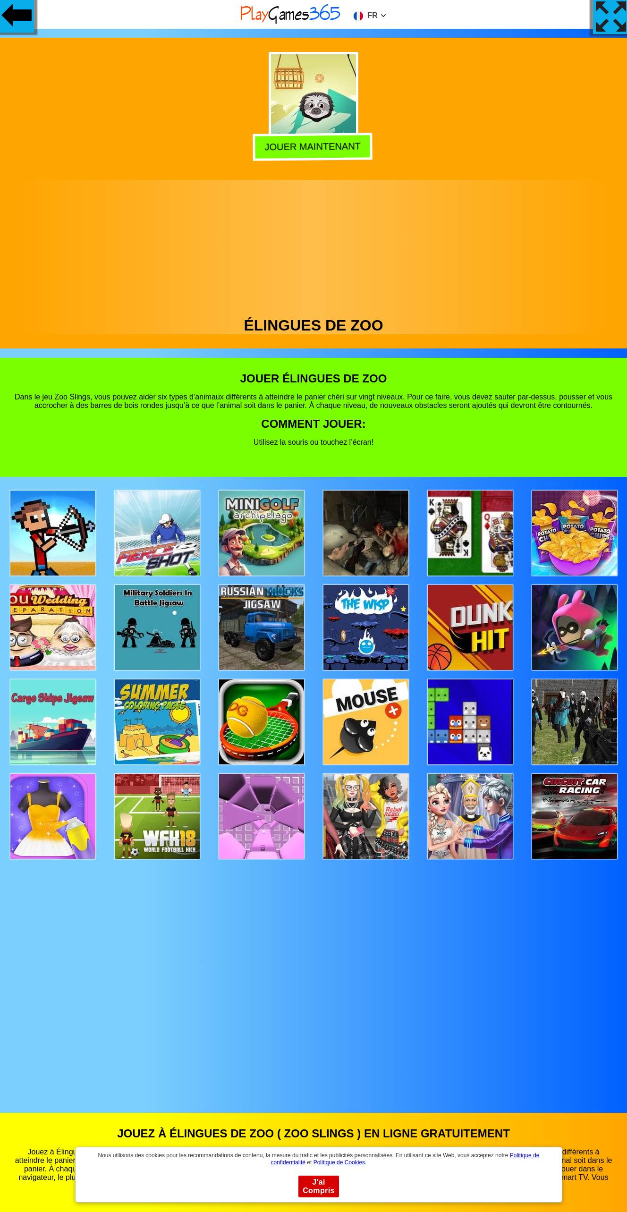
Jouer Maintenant (314, 146)
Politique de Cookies (339, 1162)
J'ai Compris (319, 1186)
